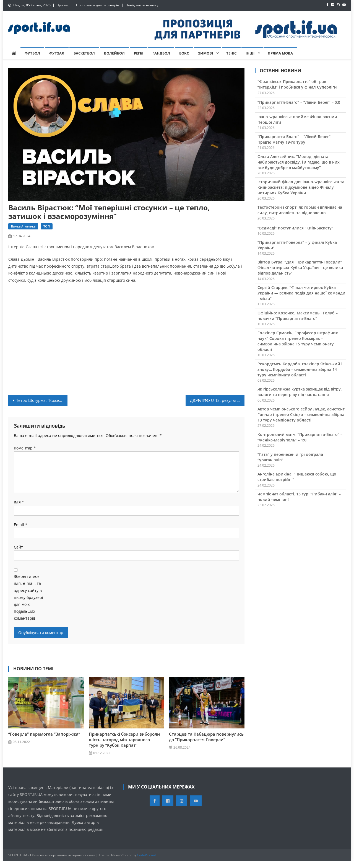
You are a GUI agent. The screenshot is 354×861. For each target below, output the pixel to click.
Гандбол (161, 53)
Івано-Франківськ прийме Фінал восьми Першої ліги (297, 119)
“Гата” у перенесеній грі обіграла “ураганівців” (290, 457)
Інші (250, 53)
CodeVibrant (146, 855)
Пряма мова (280, 53)
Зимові (205, 53)
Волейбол (114, 53)
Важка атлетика (23, 226)
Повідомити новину (142, 5)
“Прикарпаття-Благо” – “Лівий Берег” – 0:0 (298, 102)
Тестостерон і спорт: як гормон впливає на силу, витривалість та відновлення (299, 210)
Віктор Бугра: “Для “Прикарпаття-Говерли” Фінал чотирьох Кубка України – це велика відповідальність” (300, 267)
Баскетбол (84, 53)
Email (20, 524)
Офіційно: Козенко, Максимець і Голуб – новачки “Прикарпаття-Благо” (297, 315)
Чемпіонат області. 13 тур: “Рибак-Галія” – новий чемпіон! (299, 496)
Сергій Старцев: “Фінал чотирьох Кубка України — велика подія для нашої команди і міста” (301, 293)
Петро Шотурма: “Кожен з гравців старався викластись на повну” (41, 400)
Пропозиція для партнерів (97, 5)
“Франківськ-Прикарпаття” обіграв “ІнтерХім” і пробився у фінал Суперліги (297, 84)
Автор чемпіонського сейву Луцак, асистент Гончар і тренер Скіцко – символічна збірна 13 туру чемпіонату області (301, 414)
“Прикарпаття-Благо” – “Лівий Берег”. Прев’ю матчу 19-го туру (294, 139)
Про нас (62, 5)
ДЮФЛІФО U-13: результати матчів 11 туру (217, 400)
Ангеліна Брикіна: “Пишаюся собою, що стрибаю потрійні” (296, 476)
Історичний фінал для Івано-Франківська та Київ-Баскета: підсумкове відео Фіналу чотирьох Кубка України (300, 187)
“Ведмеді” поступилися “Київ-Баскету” (295, 228)
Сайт (18, 547)
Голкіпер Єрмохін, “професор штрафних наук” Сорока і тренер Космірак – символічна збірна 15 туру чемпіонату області (297, 341)
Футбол (32, 53)
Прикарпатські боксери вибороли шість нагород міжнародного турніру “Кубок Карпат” (124, 739)
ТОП (46, 226)
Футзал (56, 53)
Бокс (184, 53)
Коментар (25, 448)
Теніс (231, 53)
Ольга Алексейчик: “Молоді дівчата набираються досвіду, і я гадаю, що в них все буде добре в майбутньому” (298, 162)
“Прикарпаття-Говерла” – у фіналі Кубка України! (297, 245)
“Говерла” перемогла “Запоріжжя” (44, 734)
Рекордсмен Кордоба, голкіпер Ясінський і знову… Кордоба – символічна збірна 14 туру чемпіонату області (299, 369)
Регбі (138, 53)
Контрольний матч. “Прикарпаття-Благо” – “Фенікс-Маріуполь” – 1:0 (299, 437)
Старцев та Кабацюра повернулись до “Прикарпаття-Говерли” (206, 736)
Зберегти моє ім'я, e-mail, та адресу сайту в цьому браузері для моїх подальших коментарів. (28, 597)
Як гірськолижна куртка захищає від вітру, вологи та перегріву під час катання (299, 391)
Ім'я (19, 502)
